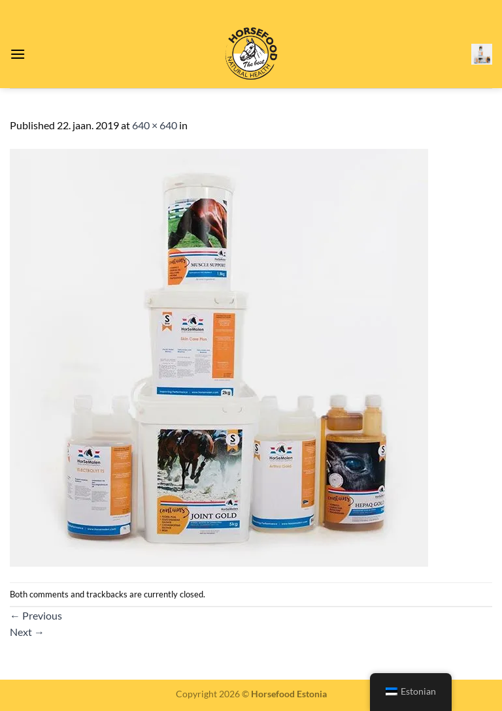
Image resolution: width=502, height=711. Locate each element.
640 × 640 (154, 125)
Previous (36, 615)
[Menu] (17, 54)
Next (27, 631)
